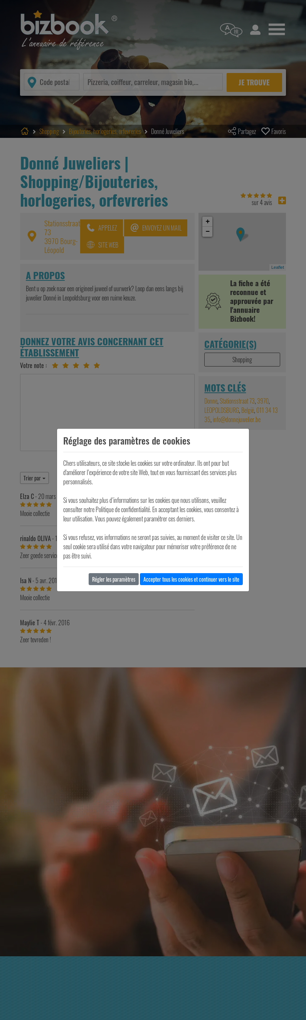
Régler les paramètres (113, 579)
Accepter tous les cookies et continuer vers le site (191, 579)
